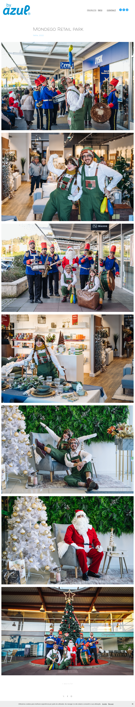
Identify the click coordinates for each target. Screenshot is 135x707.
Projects (91, 10)
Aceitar (104, 704)
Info (100, 10)
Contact (111, 10)
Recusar (111, 704)
